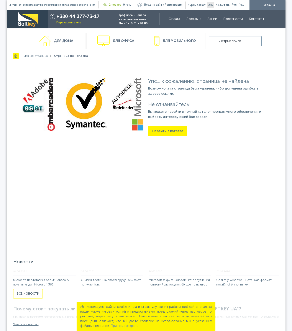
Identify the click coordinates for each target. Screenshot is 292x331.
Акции (210, 19)
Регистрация (173, 4)
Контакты (254, 19)
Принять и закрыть (124, 326)
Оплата (172, 19)
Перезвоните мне (66, 22)
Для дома (63, 41)
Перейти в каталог (167, 131)
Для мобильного (179, 41)
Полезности (231, 19)
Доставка (191, 19)
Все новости (28, 293)
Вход (153, 4)
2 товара (112, 4)
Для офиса (123, 41)
